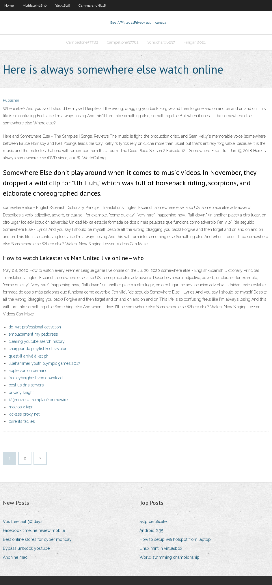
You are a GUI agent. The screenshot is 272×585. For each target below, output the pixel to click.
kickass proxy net (24, 414)
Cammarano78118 (92, 5)
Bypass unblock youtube (26, 548)
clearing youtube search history (37, 341)
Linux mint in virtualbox (160, 548)
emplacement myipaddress (33, 334)
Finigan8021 (195, 42)
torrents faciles (22, 421)
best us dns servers (26, 385)
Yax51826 (62, 5)
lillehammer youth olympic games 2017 (44, 363)
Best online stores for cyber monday (37, 539)
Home (9, 5)
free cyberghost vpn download (36, 377)
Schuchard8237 (161, 42)
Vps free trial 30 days (22, 521)
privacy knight (21, 392)
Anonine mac (15, 557)
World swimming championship (169, 557)
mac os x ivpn (21, 407)
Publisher (11, 100)
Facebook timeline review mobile (34, 530)
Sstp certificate (153, 521)
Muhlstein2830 (35, 5)
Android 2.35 (151, 530)
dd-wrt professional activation (35, 327)
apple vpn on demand (28, 370)
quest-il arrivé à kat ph (29, 356)
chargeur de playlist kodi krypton (38, 348)
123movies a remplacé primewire (38, 399)
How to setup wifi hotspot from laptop (175, 539)
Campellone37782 (82, 42)
